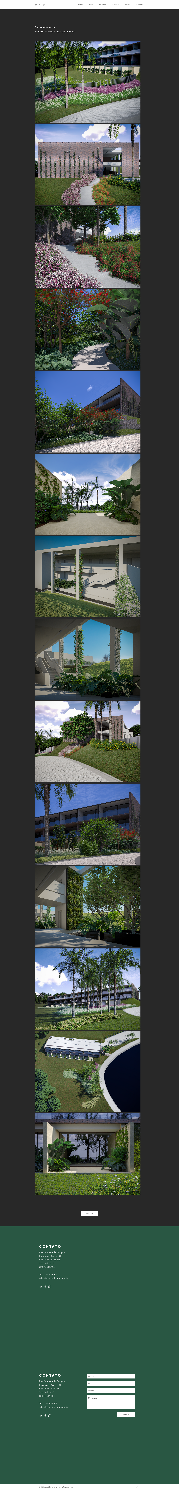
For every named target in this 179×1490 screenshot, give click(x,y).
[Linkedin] (36, 4)
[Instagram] (44, 4)
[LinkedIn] (41, 1287)
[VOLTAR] (89, 1213)
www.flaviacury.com (66, 1487)
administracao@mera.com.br (53, 1278)
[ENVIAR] (126, 1414)
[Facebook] (40, 4)
